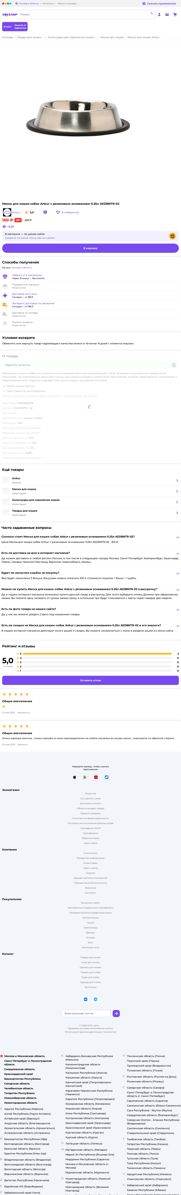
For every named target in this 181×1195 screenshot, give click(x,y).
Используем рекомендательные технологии (90, 1032)
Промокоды (90, 927)
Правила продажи (90, 813)
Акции (90, 922)
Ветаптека (90, 987)
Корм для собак (90, 977)
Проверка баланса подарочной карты (90, 912)
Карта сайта (90, 843)
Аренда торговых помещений (90, 878)
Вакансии (90, 887)
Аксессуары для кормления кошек (71, 37)
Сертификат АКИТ (90, 828)
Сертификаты (90, 833)
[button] (67, 212)
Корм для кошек (90, 962)
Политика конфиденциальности (90, 818)
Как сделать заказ (90, 798)
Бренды (90, 932)
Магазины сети (90, 947)
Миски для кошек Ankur (143, 37)
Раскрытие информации (90, 858)
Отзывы (90, 937)
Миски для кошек (112, 37)
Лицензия (90, 793)
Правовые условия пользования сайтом (90, 1028)
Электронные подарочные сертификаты (91, 907)
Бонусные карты (90, 902)
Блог (90, 942)
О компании (90, 853)
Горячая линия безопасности (90, 883)
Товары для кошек (29, 37)
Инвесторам (90, 863)
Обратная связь (90, 838)
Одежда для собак (90, 982)
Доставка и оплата (90, 803)
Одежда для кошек (90, 967)
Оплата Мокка (91, 917)
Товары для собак (91, 972)
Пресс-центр (90, 868)
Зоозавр (7, 37)
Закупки (90, 873)
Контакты (90, 892)
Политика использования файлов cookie (90, 823)
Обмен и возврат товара (90, 808)
